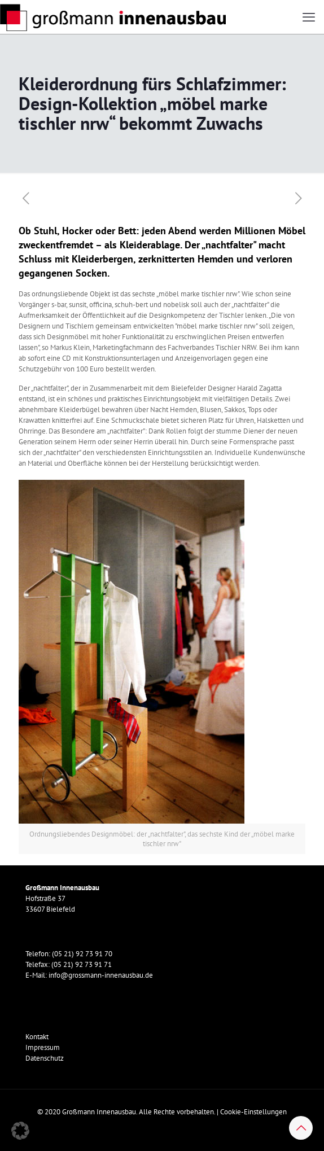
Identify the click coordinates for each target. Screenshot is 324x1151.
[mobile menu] (308, 17)
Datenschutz (44, 1058)
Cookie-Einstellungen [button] (253, 1112)
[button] (20, 1130)
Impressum (42, 1047)
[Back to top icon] (301, 1128)
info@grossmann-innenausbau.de (101, 975)
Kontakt (37, 1036)
